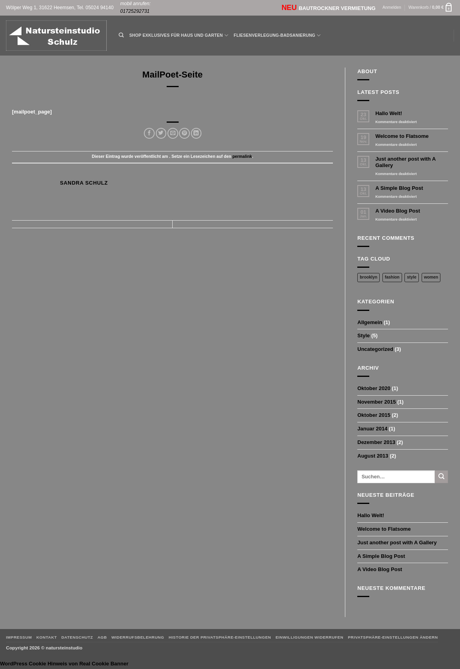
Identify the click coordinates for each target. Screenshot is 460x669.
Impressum (19, 637)
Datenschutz (77, 637)
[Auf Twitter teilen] (161, 133)
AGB (102, 637)
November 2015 (376, 402)
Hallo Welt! (388, 113)
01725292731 (134, 11)
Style (363, 335)
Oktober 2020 (373, 388)
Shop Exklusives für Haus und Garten (178, 35)
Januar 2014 (372, 429)
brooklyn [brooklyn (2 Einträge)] (368, 277)
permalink (242, 156)
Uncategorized (375, 349)
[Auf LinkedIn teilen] (196, 133)
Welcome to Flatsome (401, 136)
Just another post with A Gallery (405, 162)
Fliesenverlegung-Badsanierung (277, 35)
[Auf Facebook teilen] (149, 133)
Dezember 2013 (376, 442)
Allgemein (369, 322)
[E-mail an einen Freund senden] (172, 133)
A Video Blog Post (397, 211)
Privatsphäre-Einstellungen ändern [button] (393, 637)
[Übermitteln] (441, 476)
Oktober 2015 (373, 415)
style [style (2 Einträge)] (411, 277)
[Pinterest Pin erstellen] (184, 133)
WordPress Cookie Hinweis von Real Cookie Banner (64, 664)
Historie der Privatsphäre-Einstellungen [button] (220, 637)
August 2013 (372, 456)
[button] (391, 7)
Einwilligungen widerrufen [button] (309, 637)
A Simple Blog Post (399, 188)
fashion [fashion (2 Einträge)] (392, 277)
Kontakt (46, 637)
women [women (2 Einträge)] (431, 277)
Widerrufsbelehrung (138, 637)
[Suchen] (121, 35)
